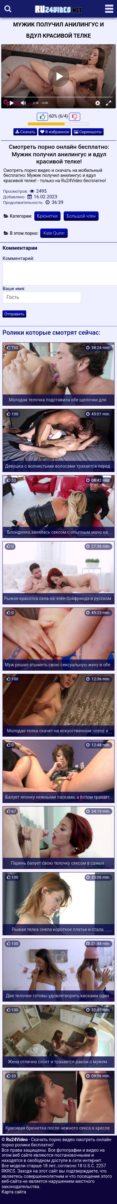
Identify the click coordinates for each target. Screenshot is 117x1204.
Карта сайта (14, 1191)
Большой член (81, 216)
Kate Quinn (53, 233)
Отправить (14, 314)
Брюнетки (47, 216)
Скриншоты (88, 132)
